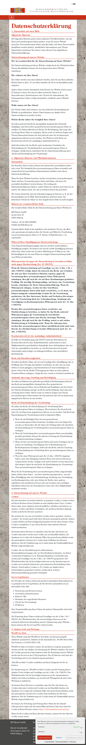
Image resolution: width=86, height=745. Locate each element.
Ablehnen (59, 738)
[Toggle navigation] (11, 17)
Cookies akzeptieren (44, 738)
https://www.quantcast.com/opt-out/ (54, 709)
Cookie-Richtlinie (50, 741)
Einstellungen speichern (74, 738)
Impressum (72, 741)
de (74, 4)
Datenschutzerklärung (62, 741)
